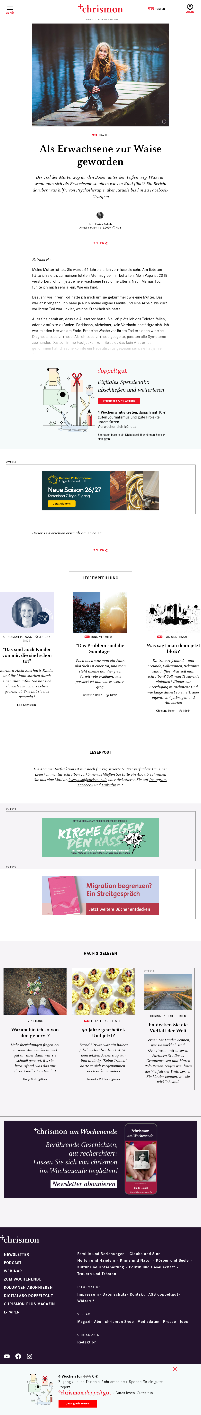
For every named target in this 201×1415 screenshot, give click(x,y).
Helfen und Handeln (96, 1260)
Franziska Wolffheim (98, 1079)
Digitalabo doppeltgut (28, 1295)
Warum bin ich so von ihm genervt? (35, 1033)
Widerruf (85, 1301)
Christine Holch (92, 695)
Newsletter (16, 1254)
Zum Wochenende (22, 1279)
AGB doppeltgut (163, 1294)
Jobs (184, 1321)
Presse (169, 1321)
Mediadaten (148, 1321)
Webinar (13, 1271)
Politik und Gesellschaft (152, 1267)
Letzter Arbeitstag (107, 1021)
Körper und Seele (172, 1260)
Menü (9, 12)
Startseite (90, 19)
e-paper (12, 1312)
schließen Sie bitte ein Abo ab (124, 774)
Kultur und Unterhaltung (100, 1267)
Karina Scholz (103, 224)
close (175, 1369)
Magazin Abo (89, 1321)
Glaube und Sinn (145, 1254)
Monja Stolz (30, 1079)
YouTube (7, 1356)
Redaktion (87, 1342)
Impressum (88, 1294)
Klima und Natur (135, 1260)
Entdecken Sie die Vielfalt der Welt (168, 1028)
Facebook (85, 785)
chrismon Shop (119, 1321)
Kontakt (137, 1294)
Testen (156, 8)
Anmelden (190, 9)
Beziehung (35, 1021)
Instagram (158, 779)
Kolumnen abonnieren (28, 1287)
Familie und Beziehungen (101, 1254)
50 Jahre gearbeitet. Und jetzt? (103, 1033)
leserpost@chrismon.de (88, 779)
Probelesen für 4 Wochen (119, 400)
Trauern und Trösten (96, 1274)
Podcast (13, 1263)
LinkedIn (109, 785)
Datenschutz (114, 1294)
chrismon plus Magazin (29, 1304)
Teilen (99, 243)
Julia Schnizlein (26, 705)
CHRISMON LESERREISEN (168, 1016)
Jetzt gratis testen (78, 1403)
